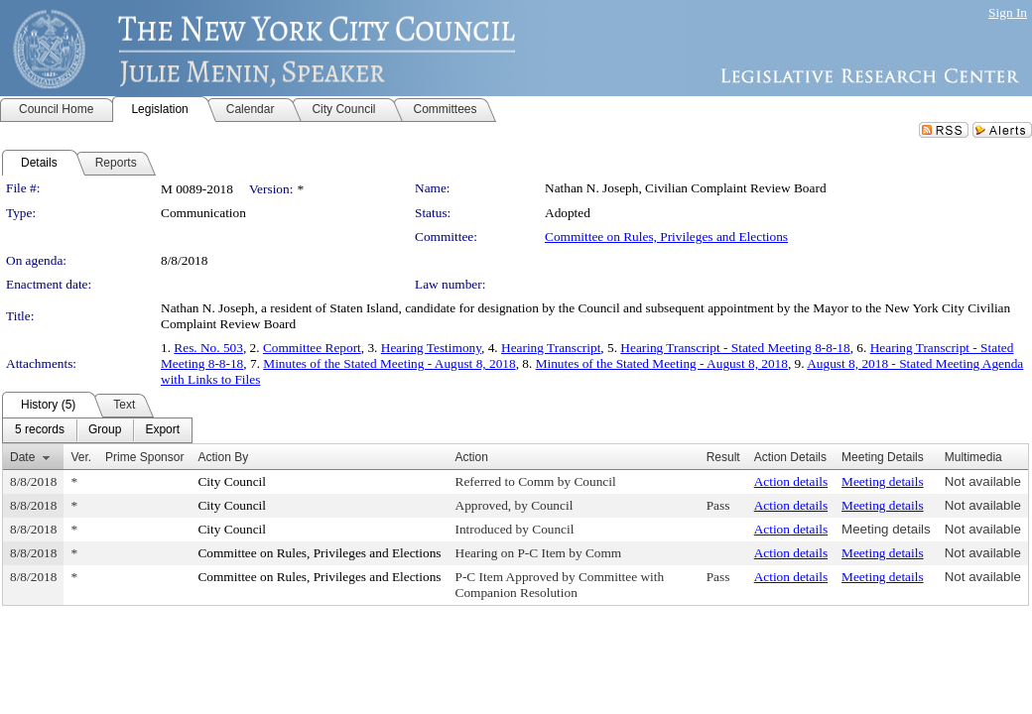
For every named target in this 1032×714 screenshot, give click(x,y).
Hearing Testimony (431, 347)
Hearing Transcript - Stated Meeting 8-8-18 (734, 347)
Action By (222, 457)
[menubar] (97, 430)
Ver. (80, 457)
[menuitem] (39, 430)
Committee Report (312, 347)
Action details (791, 481)
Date (22, 457)
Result (723, 457)
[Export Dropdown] (162, 430)
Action (471, 457)
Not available (983, 481)
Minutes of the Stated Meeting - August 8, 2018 (389, 363)
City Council (231, 481)
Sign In (1007, 12)
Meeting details (882, 481)
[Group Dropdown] (104, 430)
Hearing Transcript (550, 347)
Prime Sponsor (144, 457)
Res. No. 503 (208, 347)
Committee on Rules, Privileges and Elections (666, 236)
